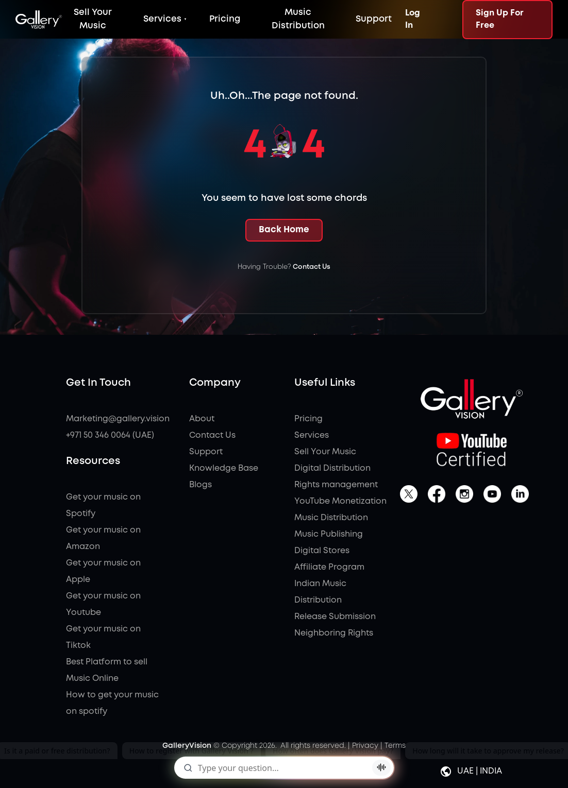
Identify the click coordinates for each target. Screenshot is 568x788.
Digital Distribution (332, 468)
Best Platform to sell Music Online (106, 670)
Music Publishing (328, 534)
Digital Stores (321, 551)
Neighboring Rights (333, 633)
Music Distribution (331, 518)
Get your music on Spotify (103, 505)
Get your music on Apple (103, 571)
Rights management (336, 485)
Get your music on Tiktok (103, 637)
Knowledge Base (223, 468)
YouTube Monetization (340, 501)
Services (162, 19)
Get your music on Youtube (103, 604)
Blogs (200, 485)
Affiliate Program (329, 567)
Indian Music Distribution (320, 592)
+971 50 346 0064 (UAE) (110, 435)
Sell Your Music (325, 452)
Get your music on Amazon (103, 538)
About (201, 419)
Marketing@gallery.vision (113, 419)
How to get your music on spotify (112, 703)
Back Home (284, 230)
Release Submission (335, 617)
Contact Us (311, 267)
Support (374, 19)
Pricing (224, 19)
